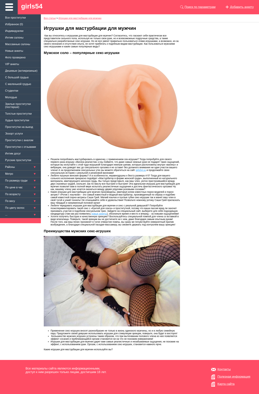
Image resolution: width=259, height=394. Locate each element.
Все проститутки (15, 17)
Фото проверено (15, 57)
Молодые (11, 97)
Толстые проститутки (18, 113)
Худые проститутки (17, 120)
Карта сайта (225, 384)
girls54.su (141, 170)
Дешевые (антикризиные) (21, 70)
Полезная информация (233, 376)
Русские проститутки (18, 160)
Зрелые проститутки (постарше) (18, 105)
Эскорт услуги (14, 133)
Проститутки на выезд (19, 126)
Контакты (224, 369)
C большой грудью (17, 77)
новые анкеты (99, 213)
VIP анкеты (12, 64)
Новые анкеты (14, 50)
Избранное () (14, 24)
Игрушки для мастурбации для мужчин (79, 18)
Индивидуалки (14, 30)
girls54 (32, 6)
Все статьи (50, 18)
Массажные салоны (17, 44)
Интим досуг (13, 153)
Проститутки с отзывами (20, 146)
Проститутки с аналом (19, 140)
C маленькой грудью (18, 84)
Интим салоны (14, 37)
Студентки (11, 90)
